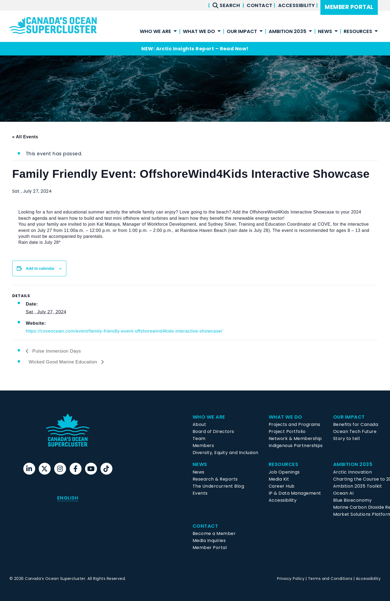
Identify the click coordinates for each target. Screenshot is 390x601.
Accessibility (297, 5)
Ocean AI (343, 493)
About (199, 424)
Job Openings (284, 472)
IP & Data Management (295, 493)
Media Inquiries (209, 540)
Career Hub (282, 486)
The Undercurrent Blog (218, 486)
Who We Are (155, 32)
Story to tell (346, 438)
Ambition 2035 (287, 32)
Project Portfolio (287, 431)
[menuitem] (67, 498)
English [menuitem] (67, 497)
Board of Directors (213, 431)
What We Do (199, 32)
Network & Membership (295, 438)
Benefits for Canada (355, 424)
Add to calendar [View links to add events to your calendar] (40, 268)
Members (203, 445)
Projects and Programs (294, 424)
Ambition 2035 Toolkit (357, 486)
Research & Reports (215, 479)
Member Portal (349, 7)
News (325, 32)
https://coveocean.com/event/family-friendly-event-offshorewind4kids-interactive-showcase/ (124, 331)
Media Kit (279, 479)
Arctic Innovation (352, 472)
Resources (358, 32)
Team (199, 438)
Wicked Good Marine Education (64, 361)
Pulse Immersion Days (56, 351)
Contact (260, 5)
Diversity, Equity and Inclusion (225, 452)
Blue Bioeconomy (352, 500)
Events (200, 493)
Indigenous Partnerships (296, 445)
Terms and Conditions (330, 578)
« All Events (25, 136)
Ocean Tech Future (354, 431)
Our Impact (242, 32)
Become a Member (214, 533)
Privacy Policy (290, 578)
